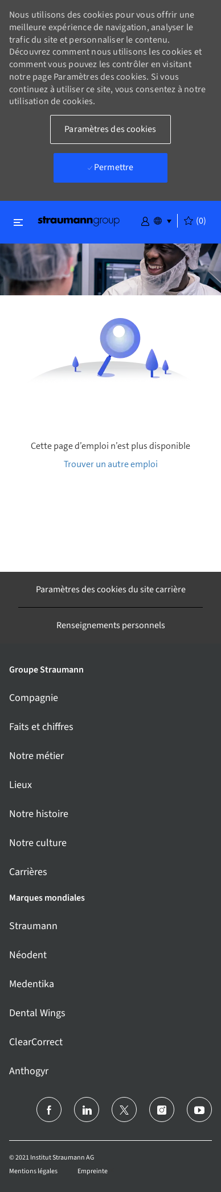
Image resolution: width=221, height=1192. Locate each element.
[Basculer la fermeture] (18, 222)
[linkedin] (86, 1109)
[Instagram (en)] (161, 1109)
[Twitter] (124, 1109)
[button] (145, 220)
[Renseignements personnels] (111, 625)
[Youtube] (199, 1109)
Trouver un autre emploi (111, 464)
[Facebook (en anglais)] (49, 1109)
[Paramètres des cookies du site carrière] (110, 589)
